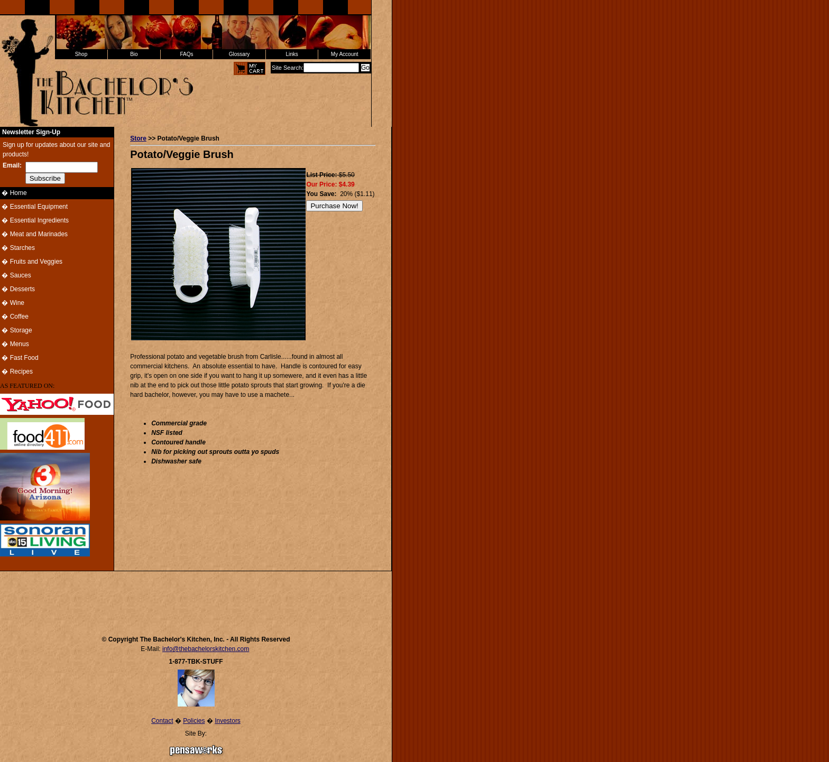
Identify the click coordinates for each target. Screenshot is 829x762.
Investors (228, 720)
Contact (162, 720)
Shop (81, 54)
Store (138, 138)
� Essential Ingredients (34, 220)
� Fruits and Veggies (31, 261)
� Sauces (15, 275)
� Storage (16, 330)
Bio (133, 54)
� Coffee (14, 316)
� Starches (17, 248)
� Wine (12, 302)
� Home (13, 193)
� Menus (14, 344)
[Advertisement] (196, 598)
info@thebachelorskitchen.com (205, 649)
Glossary (239, 54)
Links (291, 54)
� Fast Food (19, 357)
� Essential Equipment (34, 206)
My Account (344, 54)
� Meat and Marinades (34, 234)
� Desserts (17, 289)
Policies (194, 720)
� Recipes (16, 371)
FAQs (186, 54)
